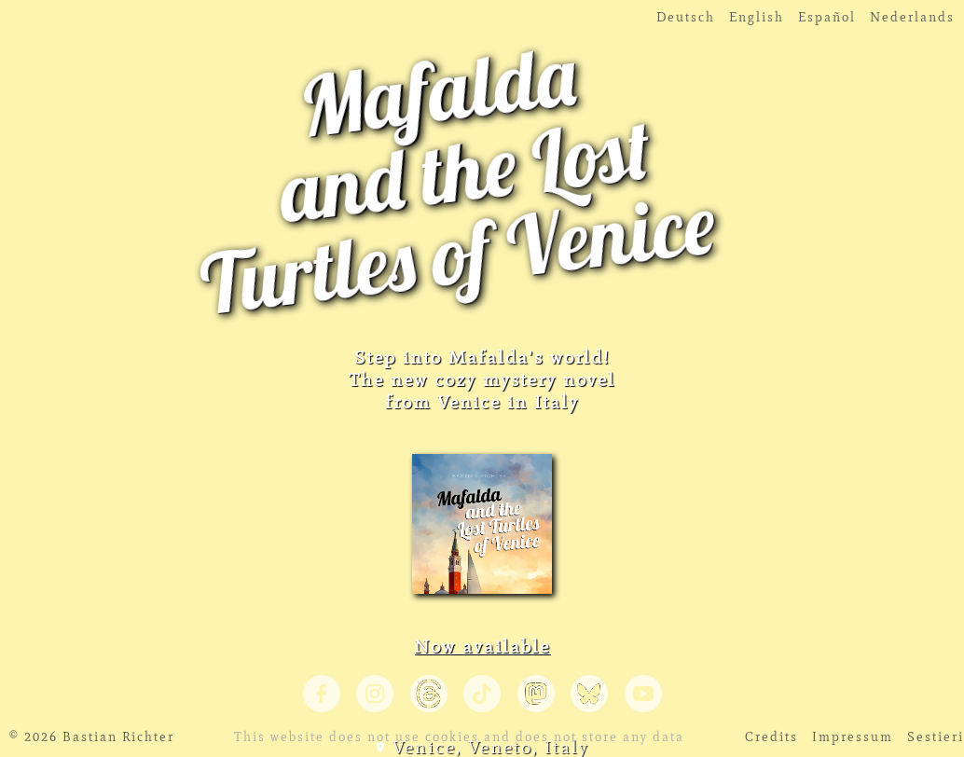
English (756, 17)
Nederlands (912, 17)
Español (827, 17)
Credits (771, 737)
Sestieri (935, 737)
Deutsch (685, 17)
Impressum (852, 737)
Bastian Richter (118, 737)
